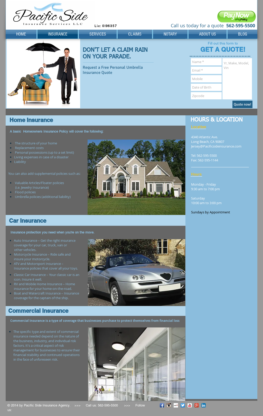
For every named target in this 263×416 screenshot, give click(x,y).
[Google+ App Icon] (196, 405)
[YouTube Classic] (189, 405)
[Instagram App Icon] (169, 405)
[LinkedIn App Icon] (203, 405)
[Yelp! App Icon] (176, 405)
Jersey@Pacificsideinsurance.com (216, 146)
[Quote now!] (242, 104)
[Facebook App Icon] (162, 405)
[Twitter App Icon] (183, 405)
